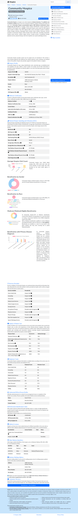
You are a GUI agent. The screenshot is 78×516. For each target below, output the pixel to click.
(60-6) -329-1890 (13, 18)
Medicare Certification (57, 11)
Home (8, 4)
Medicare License (56, 25)
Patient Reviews (56, 33)
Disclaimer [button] (39, 514)
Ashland (24, 4)
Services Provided (56, 15)
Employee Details (56, 19)
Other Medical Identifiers (58, 27)
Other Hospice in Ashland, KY (58, 80)
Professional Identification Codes (60, 23)
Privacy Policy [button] (60, 514)
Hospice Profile (56, 9)
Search (68, 1)
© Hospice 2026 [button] (17, 514)
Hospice (13, 4)
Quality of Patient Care (57, 17)
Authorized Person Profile (58, 21)
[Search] (57, 2)
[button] (16, 71)
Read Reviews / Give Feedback (28, 485)
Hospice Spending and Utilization (60, 13)
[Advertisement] (28, 46)
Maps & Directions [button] (43, 18)
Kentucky (19, 4)
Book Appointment (56, 31)
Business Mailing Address (58, 29)
